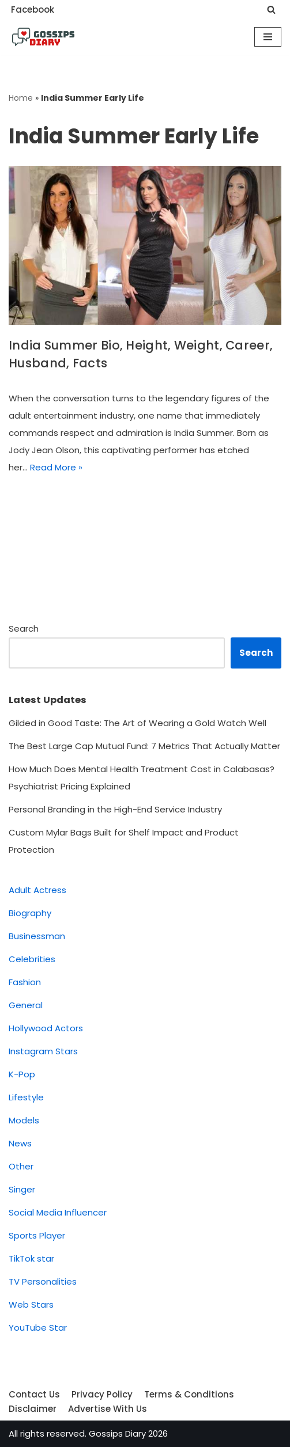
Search (24, 628)
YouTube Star (38, 1327)
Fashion (25, 982)
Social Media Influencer (58, 1212)
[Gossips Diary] (43, 37)
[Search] (271, 9)
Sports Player (37, 1235)
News (20, 1143)
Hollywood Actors (46, 1028)
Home (21, 98)
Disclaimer (33, 1409)
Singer (22, 1189)
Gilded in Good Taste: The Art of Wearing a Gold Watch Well (137, 723)
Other (21, 1166)
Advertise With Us (107, 1409)
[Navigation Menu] (267, 37)
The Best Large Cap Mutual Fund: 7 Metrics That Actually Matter (144, 746)
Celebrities (32, 959)
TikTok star (31, 1258)
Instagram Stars (43, 1051)
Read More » (56, 467)
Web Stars (31, 1304)
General (26, 1005)
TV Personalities (43, 1281)
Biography (30, 913)
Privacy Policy (102, 1394)
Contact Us (34, 1394)
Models (24, 1120)
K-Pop (22, 1074)
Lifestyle (26, 1097)
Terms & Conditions (189, 1394)
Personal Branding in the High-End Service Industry (115, 809)
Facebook (32, 9)
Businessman (37, 936)
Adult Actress (37, 890)
